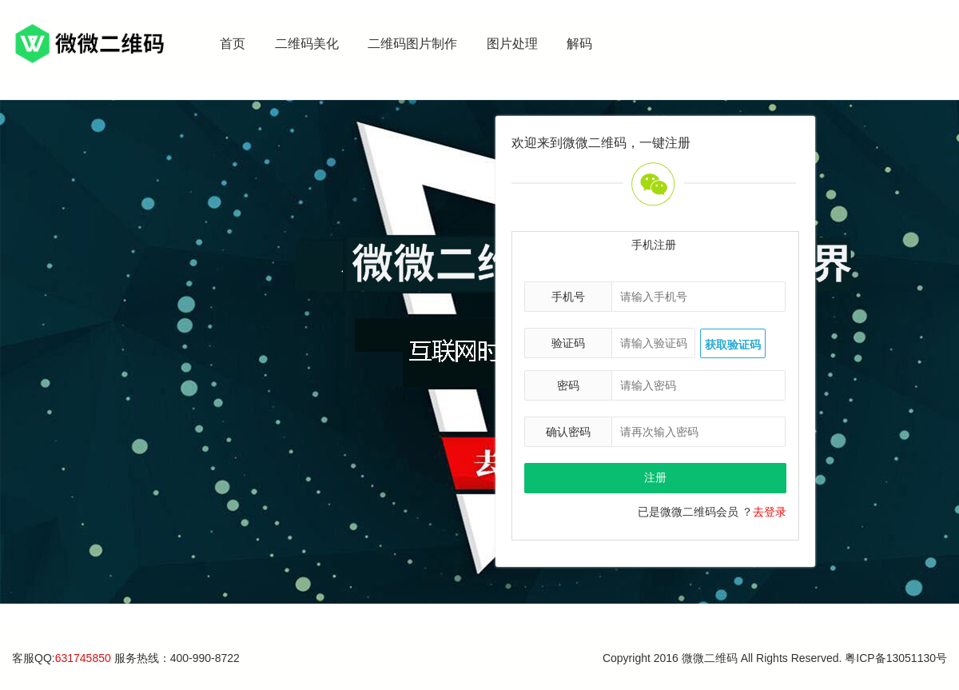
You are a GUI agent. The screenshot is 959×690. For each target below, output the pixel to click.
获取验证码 (733, 344)
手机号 (568, 296)
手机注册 (653, 244)
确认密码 (568, 431)
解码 (579, 43)
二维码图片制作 (412, 43)
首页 (232, 43)
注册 (655, 477)
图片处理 (512, 43)
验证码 (568, 343)
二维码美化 (307, 43)
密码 (568, 385)
